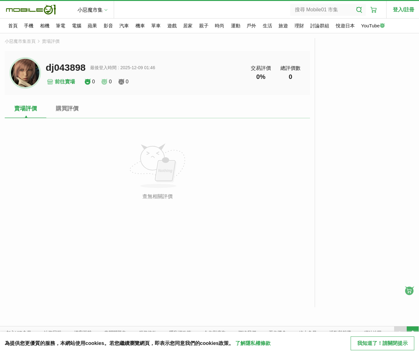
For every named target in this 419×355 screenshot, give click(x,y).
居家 (187, 25)
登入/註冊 (403, 9)
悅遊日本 (345, 25)
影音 (108, 25)
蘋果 (92, 25)
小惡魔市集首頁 (20, 41)
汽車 (124, 25)
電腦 (76, 25)
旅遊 (283, 25)
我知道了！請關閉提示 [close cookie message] (382, 343)
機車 (140, 25)
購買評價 (67, 108)
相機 (44, 25)
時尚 (219, 25)
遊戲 (172, 25)
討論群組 (319, 25)
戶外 (251, 25)
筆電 (60, 25)
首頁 (13, 25)
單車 (156, 25)
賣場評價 (51, 41)
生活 (267, 25)
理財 (299, 25)
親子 (204, 25)
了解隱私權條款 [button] (253, 343)
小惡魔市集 (90, 10)
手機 (28, 25)
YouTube (373, 26)
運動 (235, 25)
